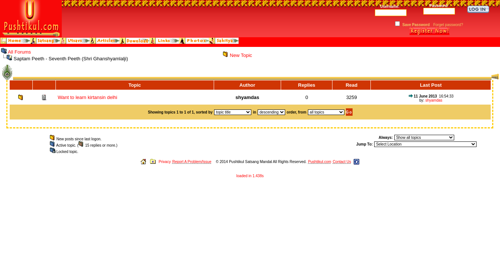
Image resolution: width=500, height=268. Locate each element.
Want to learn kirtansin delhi (87, 97)
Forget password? (448, 25)
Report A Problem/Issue (191, 162)
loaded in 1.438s (250, 176)
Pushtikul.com (319, 162)
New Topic (241, 55)
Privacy (165, 162)
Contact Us (342, 162)
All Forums (19, 52)
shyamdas (433, 100)
